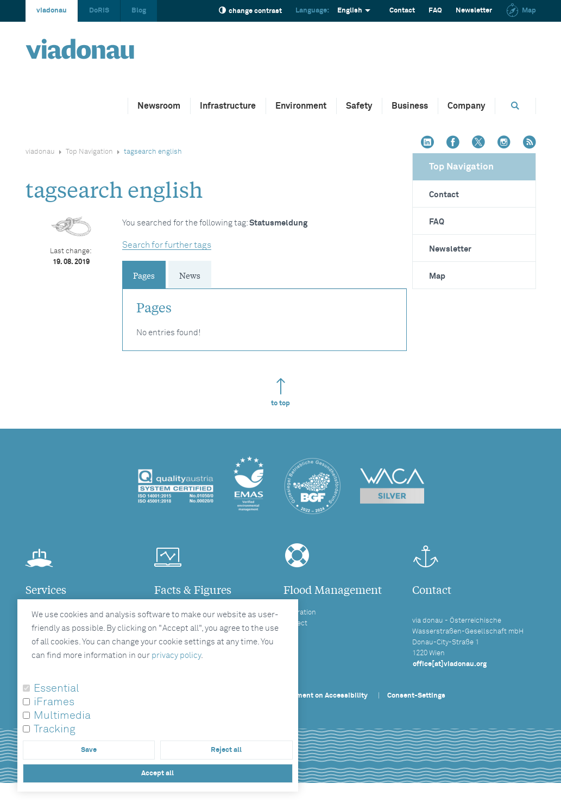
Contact (402, 10)
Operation (300, 612)
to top (280, 392)
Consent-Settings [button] (416, 695)
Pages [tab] (144, 275)
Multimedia (62, 715)
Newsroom (158, 106)
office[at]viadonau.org (450, 664)
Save (89, 750)
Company (466, 106)
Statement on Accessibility (323, 695)
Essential (56, 688)
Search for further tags (166, 245)
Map (521, 10)
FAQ (435, 10)
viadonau (51, 10)
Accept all (157, 773)
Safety (359, 106)
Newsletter (474, 10)
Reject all (226, 750)
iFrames (54, 702)
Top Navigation (89, 151)
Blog (138, 10)
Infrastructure (228, 106)
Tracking (54, 729)
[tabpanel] (264, 314)
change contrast (250, 11)
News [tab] (189, 275)
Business (410, 106)
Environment (300, 106)
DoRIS (99, 10)
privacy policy (176, 655)
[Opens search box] (515, 105)
